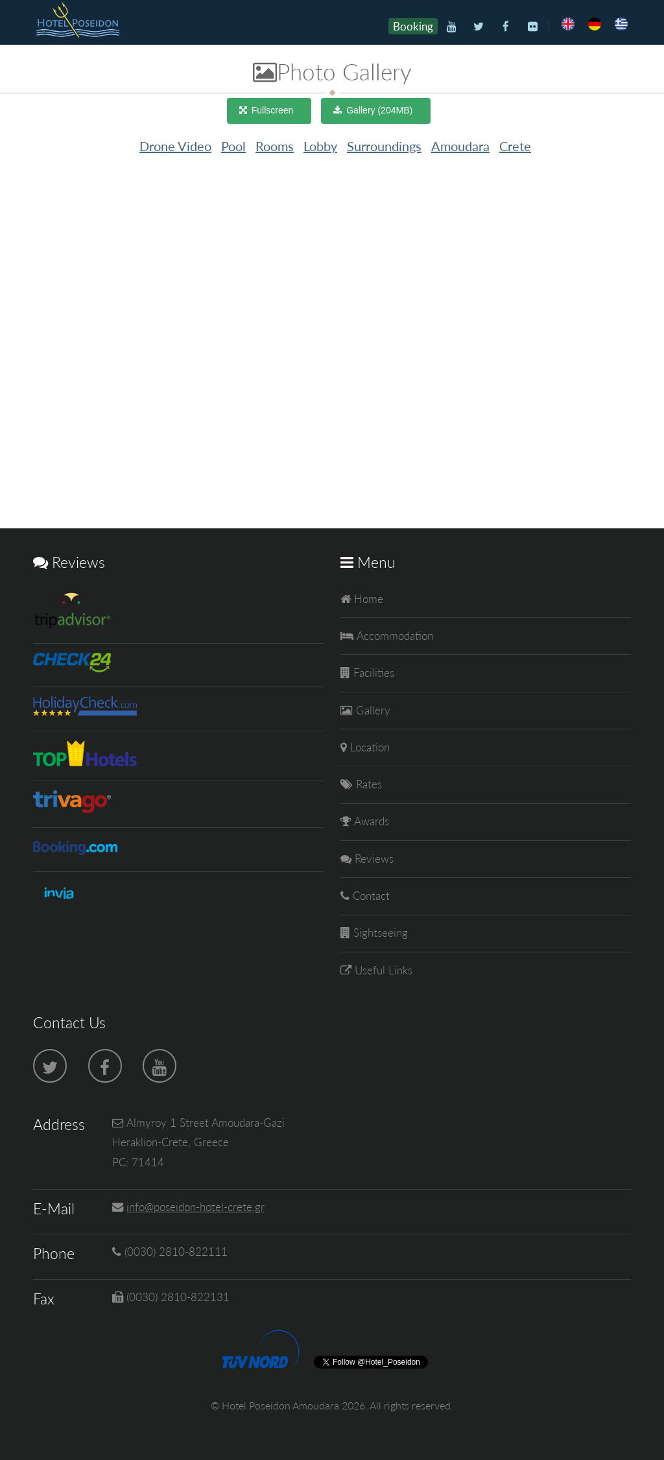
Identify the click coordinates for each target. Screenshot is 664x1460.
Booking (413, 26)
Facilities (372, 672)
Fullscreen (273, 110)
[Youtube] (451, 27)
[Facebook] (505, 27)
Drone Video (175, 146)
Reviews (372, 858)
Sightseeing (379, 932)
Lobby (320, 146)
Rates (367, 784)
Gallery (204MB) (379, 110)
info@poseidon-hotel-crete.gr (195, 1207)
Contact (370, 895)
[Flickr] (533, 27)
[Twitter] (478, 27)
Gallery (371, 710)
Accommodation (393, 635)
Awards (370, 821)
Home (367, 599)
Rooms (274, 146)
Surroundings (384, 146)
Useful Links (381, 970)
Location (368, 747)
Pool (233, 146)
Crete (515, 146)
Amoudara (460, 146)
